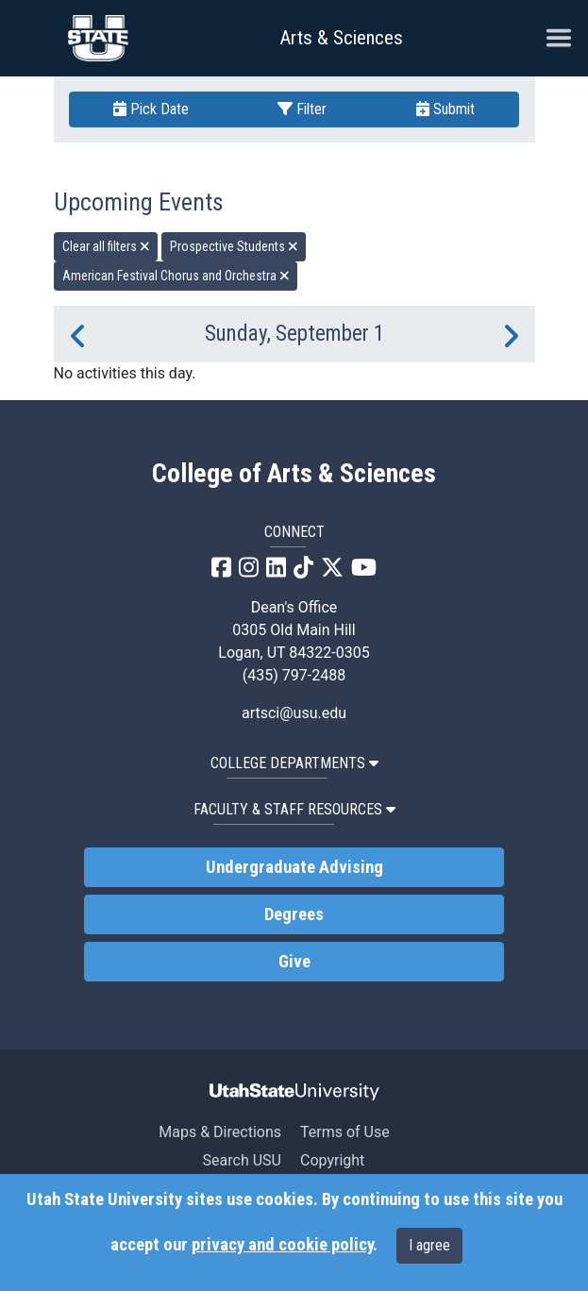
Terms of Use (345, 1132)
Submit (445, 109)
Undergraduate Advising (294, 867)
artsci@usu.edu (294, 713)
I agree (429, 1245)
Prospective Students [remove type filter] (234, 246)
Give (294, 961)
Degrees (294, 914)
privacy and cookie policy (282, 1244)
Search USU (242, 1160)
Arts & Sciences (341, 37)
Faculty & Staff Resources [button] (294, 809)
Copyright (332, 1160)
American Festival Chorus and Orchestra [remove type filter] (176, 275)
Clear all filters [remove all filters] (106, 246)
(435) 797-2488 (294, 675)
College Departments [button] (294, 763)
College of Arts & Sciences (294, 474)
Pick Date (151, 109)
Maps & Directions (220, 1132)
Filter (302, 109)
